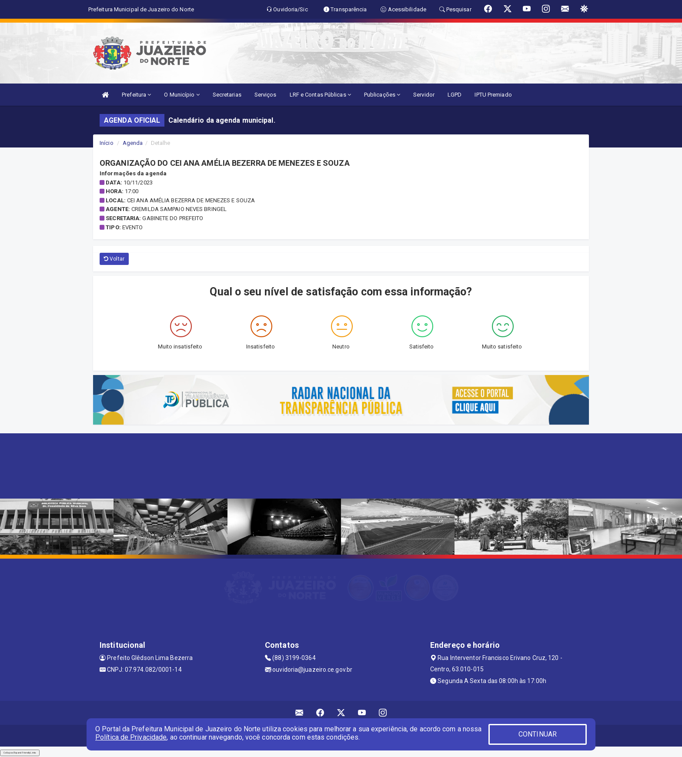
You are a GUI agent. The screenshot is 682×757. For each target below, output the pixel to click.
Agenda (133, 143)
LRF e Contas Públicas (320, 94)
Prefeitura (136, 94)
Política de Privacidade (131, 737)
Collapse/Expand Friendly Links (19, 752)
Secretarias (227, 94)
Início (107, 143)
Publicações (382, 94)
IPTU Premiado (493, 94)
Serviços (265, 94)
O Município (181, 94)
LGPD (454, 94)
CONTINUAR (537, 734)
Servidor (424, 94)
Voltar (114, 259)
